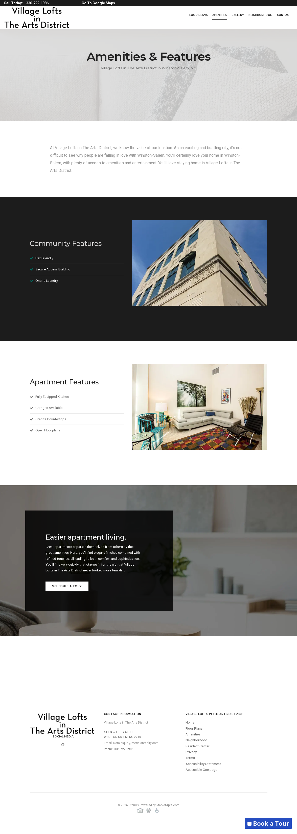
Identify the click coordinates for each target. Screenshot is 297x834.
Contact (284, 15)
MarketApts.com (167, 813)
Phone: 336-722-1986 (118, 757)
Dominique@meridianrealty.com (135, 751)
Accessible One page (202, 779)
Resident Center (198, 755)
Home (190, 731)
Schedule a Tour (67, 593)
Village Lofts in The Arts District (126, 730)
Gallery (238, 15)
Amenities (219, 15)
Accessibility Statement (204, 773)
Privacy (191, 761)
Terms (191, 767)
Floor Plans (198, 15)
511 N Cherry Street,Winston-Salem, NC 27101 (123, 742)
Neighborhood (260, 15)
